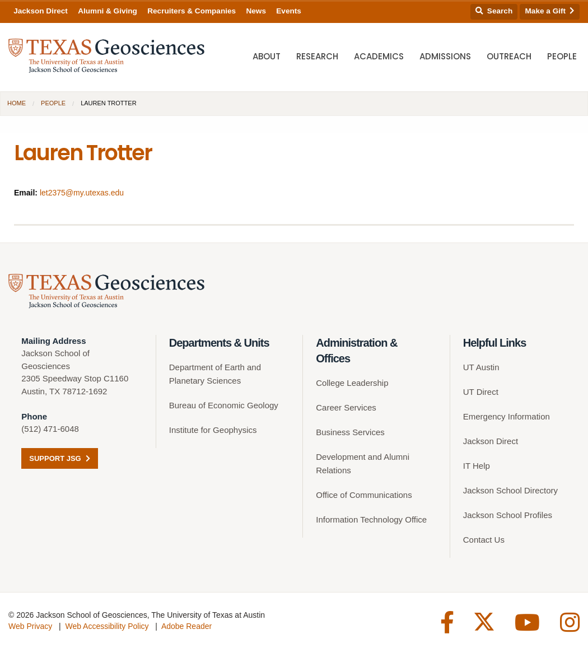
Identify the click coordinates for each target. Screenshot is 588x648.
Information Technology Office (371, 519)
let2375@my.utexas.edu (82, 192)
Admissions (445, 56)
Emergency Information (506, 416)
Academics (379, 56)
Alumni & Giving (107, 11)
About (267, 56)
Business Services (350, 432)
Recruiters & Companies (191, 11)
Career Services (346, 407)
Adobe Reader (186, 626)
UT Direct (480, 392)
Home (16, 103)
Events (288, 11)
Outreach (509, 56)
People (562, 56)
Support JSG (59, 458)
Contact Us (484, 539)
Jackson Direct (40, 11)
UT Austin (481, 367)
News (256, 11)
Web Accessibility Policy (106, 626)
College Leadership (352, 383)
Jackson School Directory (510, 490)
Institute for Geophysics (213, 430)
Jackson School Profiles (507, 515)
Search (493, 11)
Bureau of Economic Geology (223, 405)
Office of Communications (364, 495)
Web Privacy (30, 626)
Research (317, 56)
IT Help (476, 465)
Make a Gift (550, 11)
